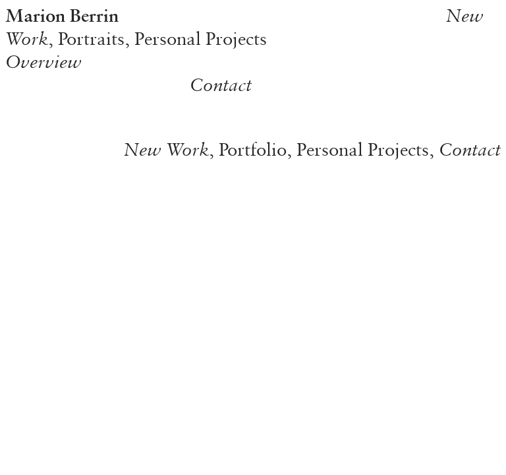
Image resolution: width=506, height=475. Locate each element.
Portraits (91, 38)
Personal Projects (200, 38)
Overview (43, 61)
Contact (221, 84)
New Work (166, 149)
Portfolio (253, 149)
